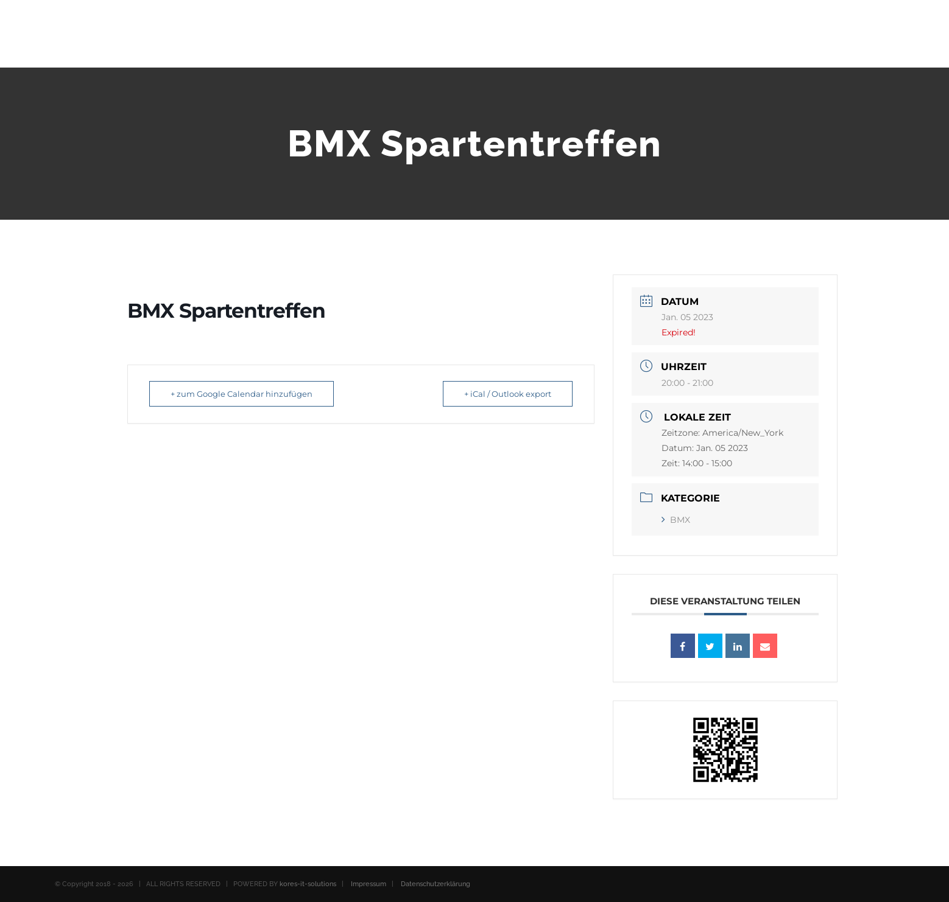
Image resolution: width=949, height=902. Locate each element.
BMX (675, 519)
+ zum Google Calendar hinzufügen (241, 394)
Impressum (368, 884)
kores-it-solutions (308, 884)
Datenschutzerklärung (435, 884)
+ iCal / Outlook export (507, 394)
